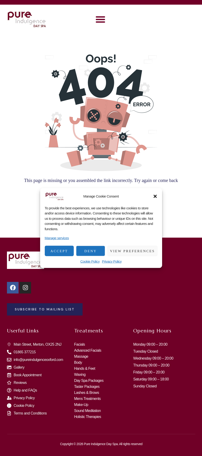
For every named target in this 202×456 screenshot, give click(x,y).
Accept (59, 251)
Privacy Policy (112, 261)
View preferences (132, 251)
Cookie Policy (89, 261)
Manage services (57, 238)
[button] (155, 196)
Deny (90, 251)
